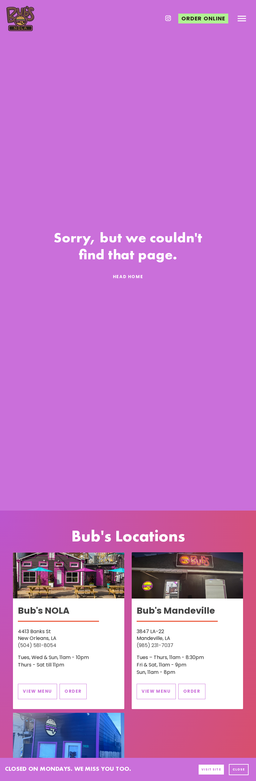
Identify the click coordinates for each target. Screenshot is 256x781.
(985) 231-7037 (155, 645)
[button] (203, 18)
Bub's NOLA (43, 610)
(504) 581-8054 (37, 645)
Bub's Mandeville (176, 610)
